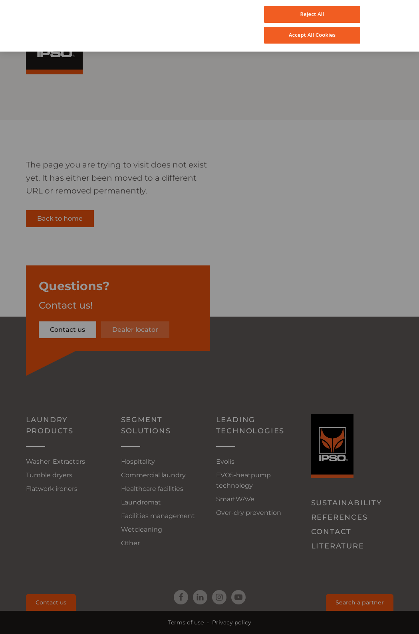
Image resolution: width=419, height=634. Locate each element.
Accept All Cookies (312, 26)
